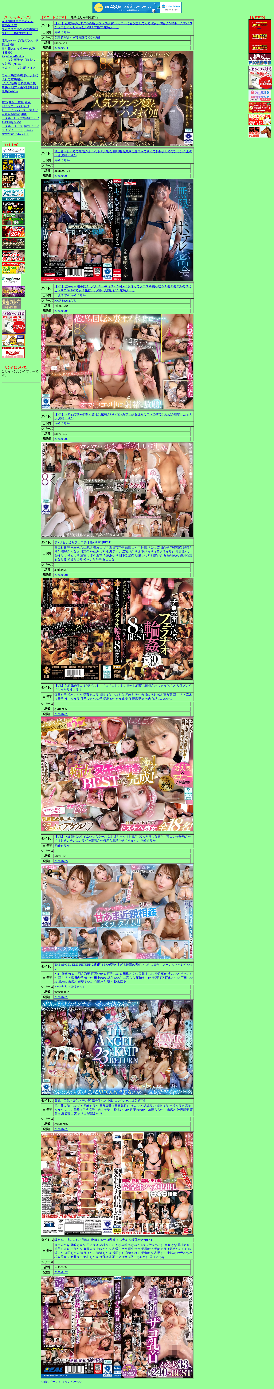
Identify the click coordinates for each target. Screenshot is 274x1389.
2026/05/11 (61, 47)
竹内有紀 (151, 698)
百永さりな (172, 977)
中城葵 (171, 1253)
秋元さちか (184, 1253)
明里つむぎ (142, 555)
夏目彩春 (60, 547)
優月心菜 (186, 555)
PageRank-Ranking (13, 56)
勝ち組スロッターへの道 (18, 48)
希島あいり (110, 555)
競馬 (5, 102)
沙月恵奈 (83, 551)
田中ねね (100, 977)
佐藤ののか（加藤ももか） (148, 1109)
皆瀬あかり (94, 1113)
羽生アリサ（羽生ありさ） (130, 1257)
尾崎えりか (62, 32)
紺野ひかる (158, 555)
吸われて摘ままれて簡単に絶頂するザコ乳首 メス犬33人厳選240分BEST (103, 1239)
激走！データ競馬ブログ (18, 68)
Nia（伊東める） (65, 973)
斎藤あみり (91, 694)
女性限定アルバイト (15, 134)
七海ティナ (113, 551)
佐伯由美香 (123, 698)
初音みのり (75, 559)
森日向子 (163, 547)
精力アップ (31, 126)
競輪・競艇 (16, 102)
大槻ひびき (62, 295)
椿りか (88, 977)
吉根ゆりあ (148, 694)
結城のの (173, 555)
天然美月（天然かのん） (171, 1249)
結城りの (149, 1105)
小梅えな (118, 694)
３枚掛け (8, 52)
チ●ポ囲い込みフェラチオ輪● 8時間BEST (82, 542)
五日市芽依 (116, 547)
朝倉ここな (107, 559)
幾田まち (118, 1253)
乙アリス (80, 1113)
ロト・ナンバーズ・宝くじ (20, 110)
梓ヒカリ (73, 555)
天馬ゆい (147, 1249)
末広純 (72, 981)
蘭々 (110, 981)
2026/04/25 (61, 1129)
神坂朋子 (183, 1109)
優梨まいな (85, 981)
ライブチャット (12, 130)
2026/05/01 (61, 574)
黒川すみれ (146, 973)
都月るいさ (114, 977)
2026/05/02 (61, 438)
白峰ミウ (60, 555)
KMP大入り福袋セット (69, 986)
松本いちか (91, 559)
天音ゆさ (147, 1253)
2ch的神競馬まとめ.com (17, 21)
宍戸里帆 (73, 547)
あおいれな (165, 698)
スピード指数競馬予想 (17, 33)
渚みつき (174, 973)
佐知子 (97, 698)
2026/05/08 (61, 310)
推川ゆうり (72, 698)
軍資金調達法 (11, 114)
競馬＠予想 (9, 25)
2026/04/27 (61, 861)
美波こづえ (100, 547)
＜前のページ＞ (50, 1381)
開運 (24, 114)
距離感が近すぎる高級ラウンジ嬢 (77, 37)
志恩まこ (160, 1253)
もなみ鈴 (60, 559)
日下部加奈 (126, 555)
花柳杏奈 (176, 547)
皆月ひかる (88, 1253)
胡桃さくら (130, 973)
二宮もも (129, 977)
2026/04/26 (61, 997)
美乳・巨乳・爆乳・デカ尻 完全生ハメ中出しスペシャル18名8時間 (99, 1100)
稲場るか (109, 698)
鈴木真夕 (120, 981)
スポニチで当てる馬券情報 (20, 29)
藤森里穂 (138, 698)
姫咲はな (105, 694)
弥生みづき (97, 551)
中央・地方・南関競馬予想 (20, 87)
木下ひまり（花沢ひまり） (156, 551)
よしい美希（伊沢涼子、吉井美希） (88, 1109)
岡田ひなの (148, 547)
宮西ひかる (98, 973)
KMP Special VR (65, 300)
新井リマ (179, 694)
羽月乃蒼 (84, 973)
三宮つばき (88, 555)
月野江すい (183, 551)
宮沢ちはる (114, 973)
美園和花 (158, 977)
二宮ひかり (129, 551)
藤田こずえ (132, 547)
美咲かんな (68, 551)
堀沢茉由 (67, 1113)
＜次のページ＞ (72, 1381)
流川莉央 (60, 1105)
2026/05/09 (61, 175)
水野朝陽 (105, 1257)
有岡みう (100, 981)
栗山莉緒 (86, 547)
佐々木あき (157, 1257)
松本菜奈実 (164, 694)
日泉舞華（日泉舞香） (114, 1105)
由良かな (76, 1249)
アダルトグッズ (12, 126)
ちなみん (134, 1245)
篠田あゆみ (72, 1253)
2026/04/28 (61, 714)
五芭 (99, 555)
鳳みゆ (62, 981)
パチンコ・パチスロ (15, 106)
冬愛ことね (119, 1249)
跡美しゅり (62, 1249)
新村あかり (91, 1257)
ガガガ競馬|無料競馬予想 (19, 83)
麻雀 (28, 102)
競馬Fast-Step (10, 91)
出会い (28, 130)
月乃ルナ (86, 698)
